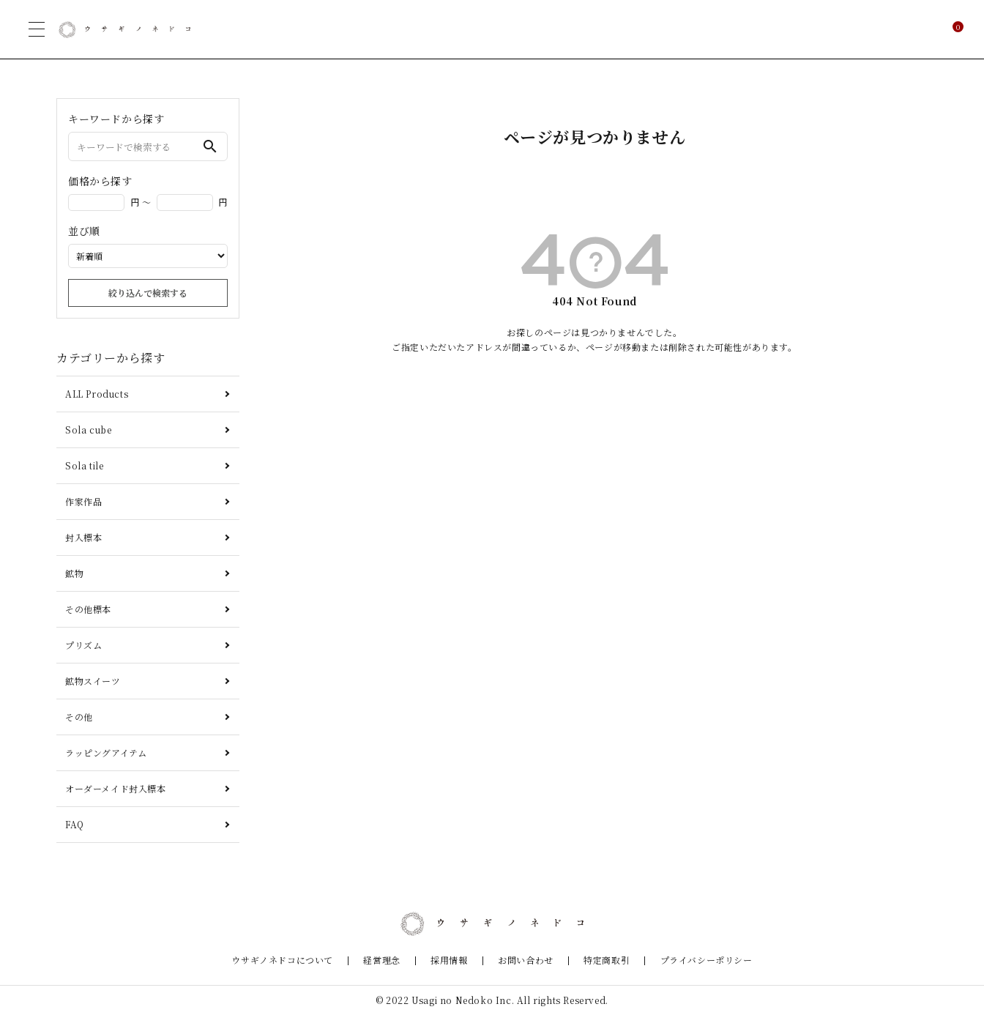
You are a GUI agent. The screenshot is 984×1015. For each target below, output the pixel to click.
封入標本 (83, 537)
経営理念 (395, 960)
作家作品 (83, 501)
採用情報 (454, 960)
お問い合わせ (521, 960)
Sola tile (84, 465)
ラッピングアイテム (105, 752)
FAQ (74, 824)
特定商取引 (593, 960)
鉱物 (74, 573)
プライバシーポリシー (684, 960)
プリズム (83, 645)
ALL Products (96, 393)
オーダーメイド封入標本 (115, 788)
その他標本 (88, 609)
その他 (79, 716)
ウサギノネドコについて (305, 960)
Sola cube (88, 429)
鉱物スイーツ (93, 680)
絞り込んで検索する (147, 292)
